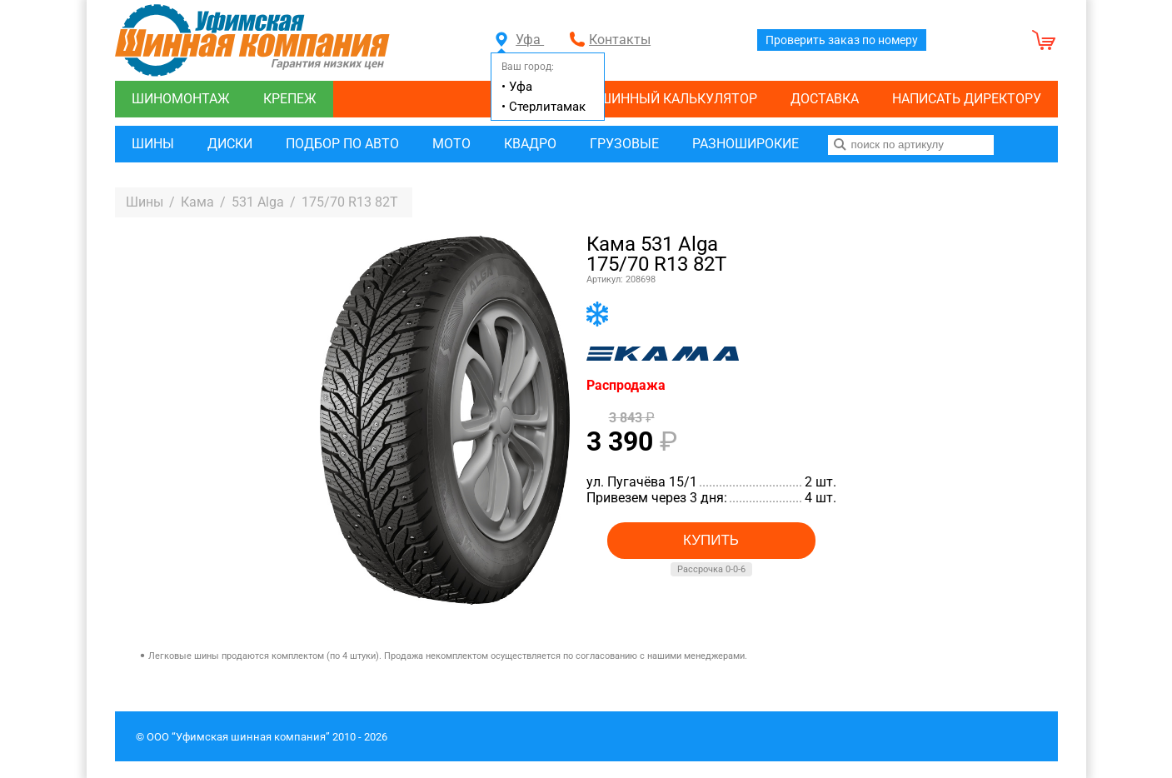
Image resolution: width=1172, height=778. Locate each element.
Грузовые (624, 144)
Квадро (530, 144)
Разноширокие (745, 144)
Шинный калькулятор (678, 99)
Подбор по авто (342, 144)
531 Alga (258, 202)
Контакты (620, 39)
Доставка (824, 99)
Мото (451, 144)
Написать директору (966, 99)
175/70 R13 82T (350, 202)
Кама (197, 202)
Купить (711, 540)
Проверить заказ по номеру (842, 40)
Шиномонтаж (181, 99)
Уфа (520, 39)
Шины (153, 144)
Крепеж (290, 99)
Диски (229, 144)
